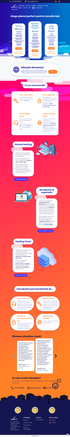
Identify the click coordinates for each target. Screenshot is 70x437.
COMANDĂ (18, 48)
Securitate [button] (40, 6)
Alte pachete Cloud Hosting (51, 52)
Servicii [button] (27, 6)
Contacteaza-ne (40, 419)
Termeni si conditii (27, 422)
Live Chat (49, 388)
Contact (25, 8)
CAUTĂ (52, 71)
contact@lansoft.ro (32, 1)
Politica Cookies (27, 425)
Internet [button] (33, 6)
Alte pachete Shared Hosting (18, 52)
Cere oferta (46, 324)
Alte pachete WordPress (34, 54)
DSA (30, 8)
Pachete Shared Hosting (21, 179)
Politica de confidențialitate (27, 428)
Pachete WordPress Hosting (45, 230)
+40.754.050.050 (16, 1)
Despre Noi (21, 6)
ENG (16, 9)
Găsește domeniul (32, 67)
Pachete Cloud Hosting (20, 275)
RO (13, 9)
